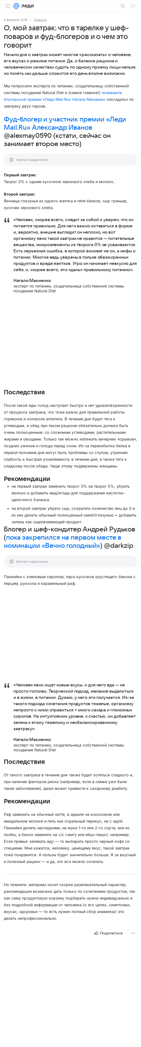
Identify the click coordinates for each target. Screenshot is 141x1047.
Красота (40, 20)
